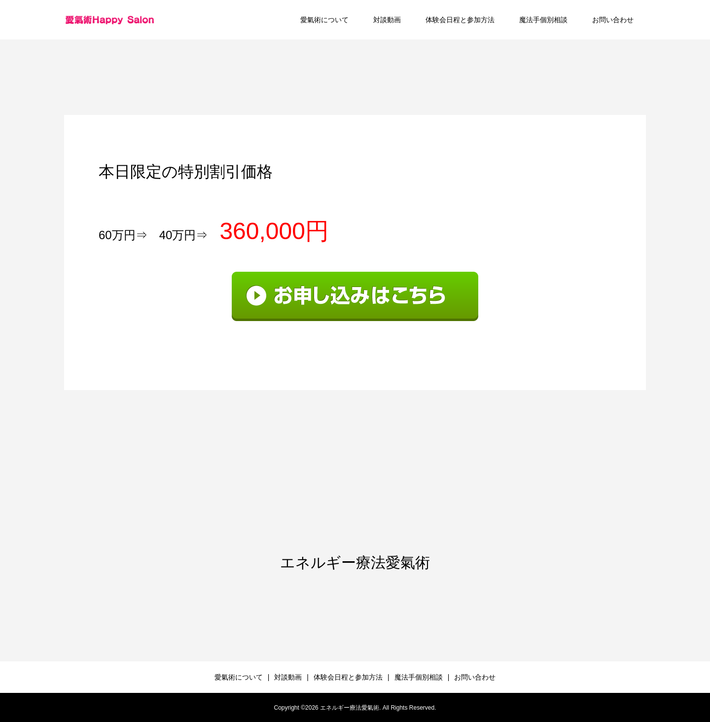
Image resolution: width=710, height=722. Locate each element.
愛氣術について (324, 20)
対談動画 (387, 20)
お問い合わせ (613, 20)
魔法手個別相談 (543, 20)
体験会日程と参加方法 (460, 20)
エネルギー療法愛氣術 (355, 562)
